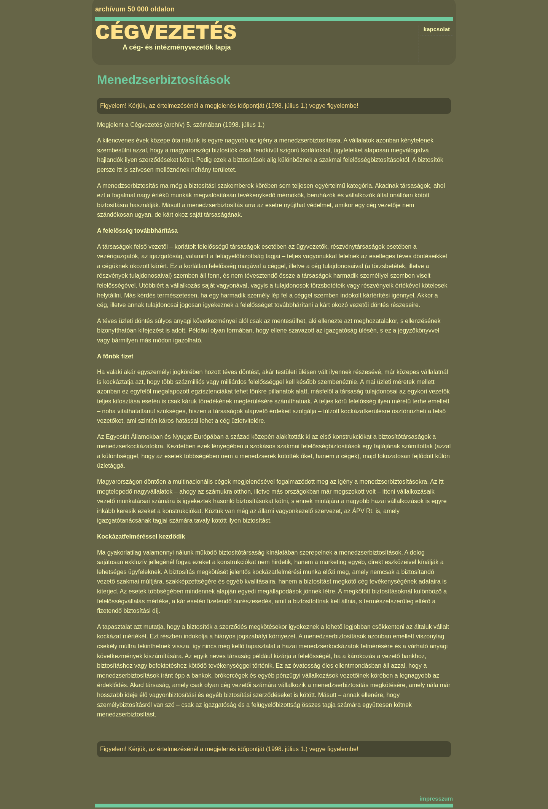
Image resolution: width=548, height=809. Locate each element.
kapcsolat (437, 29)
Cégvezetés (166, 32)
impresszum (436, 798)
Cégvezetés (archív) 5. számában (175, 125)
